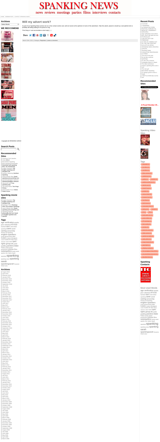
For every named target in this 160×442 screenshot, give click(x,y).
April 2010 (5, 396)
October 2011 (6, 372)
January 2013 (6, 354)
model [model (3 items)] (2, 239)
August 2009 (6, 409)
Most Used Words (149, 288)
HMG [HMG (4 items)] (13, 236)
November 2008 (7, 424)
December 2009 (7, 402)
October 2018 (6, 282)
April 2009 (5, 416)
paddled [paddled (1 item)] (145, 179)
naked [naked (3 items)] (7, 241)
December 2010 (7, 384)
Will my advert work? (36, 21)
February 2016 (6, 321)
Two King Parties (7, 186)
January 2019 (6, 277)
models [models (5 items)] (6, 239)
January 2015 (6, 340)
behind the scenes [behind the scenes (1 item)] (147, 230)
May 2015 (5, 333)
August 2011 (6, 373)
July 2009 (5, 410)
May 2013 (5, 349)
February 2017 (6, 309)
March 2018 (5, 291)
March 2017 (5, 307)
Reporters (43, 40)
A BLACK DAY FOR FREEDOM (147, 39)
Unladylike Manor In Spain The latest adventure (149, 63)
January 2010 (6, 400)
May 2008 (5, 435)
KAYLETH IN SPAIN (148, 45)
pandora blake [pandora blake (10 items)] (13, 246)
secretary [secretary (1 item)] (145, 227)
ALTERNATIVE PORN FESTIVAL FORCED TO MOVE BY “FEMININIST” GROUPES (149, 30)
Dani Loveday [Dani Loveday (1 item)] (146, 224)
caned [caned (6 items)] (13, 229)
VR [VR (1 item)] (150, 212)
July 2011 (5, 375)
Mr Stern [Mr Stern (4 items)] (11, 239)
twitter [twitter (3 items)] (6, 265)
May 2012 (5, 363)
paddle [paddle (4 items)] (15, 244)
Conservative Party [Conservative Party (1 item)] (147, 206)
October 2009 (6, 405)
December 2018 (7, 279)
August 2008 (6, 430)
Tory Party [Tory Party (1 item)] (145, 200)
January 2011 (6, 382)
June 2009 (5, 412)
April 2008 (5, 437)
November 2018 (7, 280)
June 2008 (5, 433)
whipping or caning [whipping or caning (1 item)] (147, 248)
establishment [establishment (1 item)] (146, 176)
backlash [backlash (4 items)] (3, 226)
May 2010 (5, 395)
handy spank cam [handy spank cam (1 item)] (147, 215)
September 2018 (7, 284)
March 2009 (5, 417)
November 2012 (7, 356)
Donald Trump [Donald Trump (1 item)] (146, 188)
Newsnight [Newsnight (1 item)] (145, 164)
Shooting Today (146, 50)
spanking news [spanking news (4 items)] (5, 259)
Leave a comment (52, 40)
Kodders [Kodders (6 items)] (4, 238)
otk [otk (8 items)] (12, 244)
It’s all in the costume (148, 60)
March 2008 (5, 438)
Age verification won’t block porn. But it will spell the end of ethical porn (150, 35)
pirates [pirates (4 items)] (11, 247)
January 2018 (6, 294)
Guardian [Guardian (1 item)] (154, 179)
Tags (143, 161)
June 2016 (5, 317)
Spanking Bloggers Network (10, 180)
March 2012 (5, 365)
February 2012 (6, 366)
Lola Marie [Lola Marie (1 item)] (145, 170)
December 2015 (7, 323)
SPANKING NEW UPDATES (150, 47)
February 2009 (6, 419)
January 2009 (6, 421)
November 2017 (7, 298)
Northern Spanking (7, 173)
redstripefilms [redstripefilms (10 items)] (6, 251)
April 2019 (5, 273)
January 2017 (6, 310)
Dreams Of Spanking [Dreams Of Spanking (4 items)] (7, 232)
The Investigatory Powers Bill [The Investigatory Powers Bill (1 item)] (149, 251)
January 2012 (6, 368)
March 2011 (5, 379)
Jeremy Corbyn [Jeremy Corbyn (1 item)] (146, 194)
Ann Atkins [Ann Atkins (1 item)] (145, 167)
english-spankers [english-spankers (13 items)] (8, 234)
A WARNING (145, 25)
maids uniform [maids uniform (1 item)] (146, 239)
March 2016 (5, 319)
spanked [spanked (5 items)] (3, 256)
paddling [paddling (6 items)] (4, 246)
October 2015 (6, 326)
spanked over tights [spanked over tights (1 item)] (147, 236)
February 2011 (6, 380)
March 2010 (5, 398)
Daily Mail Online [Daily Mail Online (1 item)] (147, 257)
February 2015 (6, 338)
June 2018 (5, 287)
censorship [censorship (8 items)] (11, 231)
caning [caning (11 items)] (3, 231)
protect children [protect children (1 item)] (146, 218)
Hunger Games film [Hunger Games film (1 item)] (147, 242)
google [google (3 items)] (2, 236)
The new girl (145, 69)
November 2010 (7, 386)
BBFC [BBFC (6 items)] (8, 226)
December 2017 (7, 296)
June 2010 (5, 393)
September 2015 (7, 328)
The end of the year (147, 55)
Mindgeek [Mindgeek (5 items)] (14, 238)
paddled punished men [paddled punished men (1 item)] (148, 182)
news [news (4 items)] (10, 241)
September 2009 (7, 407)
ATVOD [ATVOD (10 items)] (14, 225)
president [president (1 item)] (145, 191)
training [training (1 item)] (154, 209)
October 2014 (6, 344)
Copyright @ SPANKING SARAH (11, 141)
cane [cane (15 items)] (8, 228)
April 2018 (5, 289)
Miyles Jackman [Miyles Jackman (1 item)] (146, 173)
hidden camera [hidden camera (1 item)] (146, 233)
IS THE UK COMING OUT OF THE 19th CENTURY (149, 42)
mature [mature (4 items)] (9, 238)
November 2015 (7, 324)
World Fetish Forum (8, 190)
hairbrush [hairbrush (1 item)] (145, 209)
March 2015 (5, 337)
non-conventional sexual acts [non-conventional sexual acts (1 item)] (149, 254)
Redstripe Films (6, 205)
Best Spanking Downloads (10, 163)
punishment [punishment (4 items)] (4, 249)
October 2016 (6, 316)
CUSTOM (144, 24)
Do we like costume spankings (147, 58)
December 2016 (7, 312)
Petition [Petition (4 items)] (3, 247)
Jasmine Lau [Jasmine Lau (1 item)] (146, 185)
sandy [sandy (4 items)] (14, 251)
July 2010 (5, 391)
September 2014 (7, 345)
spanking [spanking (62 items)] (13, 255)
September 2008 (7, 428)
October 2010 (6, 388)
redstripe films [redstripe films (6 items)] (12, 249)
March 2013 (5, 352)
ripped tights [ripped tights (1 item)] (146, 245)
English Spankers (7, 168)
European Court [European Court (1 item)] (146, 197)
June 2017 (5, 303)
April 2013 (5, 351)
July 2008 (5, 431)
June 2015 (5, 331)
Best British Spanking (8, 162)
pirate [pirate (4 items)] (7, 247)
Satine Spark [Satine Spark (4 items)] (11, 253)
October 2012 (6, 358)
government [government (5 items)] (8, 236)
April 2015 (5, 335)
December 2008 (7, 423)
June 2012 (5, 361)
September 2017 (7, 300)
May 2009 (5, 414)
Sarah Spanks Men (8, 176)
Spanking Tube (6, 183)
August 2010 (6, 389)
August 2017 (6, 301)
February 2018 (6, 293)
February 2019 (6, 275)
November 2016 (7, 314)
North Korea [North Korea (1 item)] (146, 203)
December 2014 (7, 342)
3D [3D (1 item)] (143, 212)
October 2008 (6, 426)
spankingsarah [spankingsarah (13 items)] (7, 264)
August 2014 (6, 347)
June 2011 (5, 377)
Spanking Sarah (7, 211)
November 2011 (7, 370)
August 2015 (6, 330)
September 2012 (7, 359)
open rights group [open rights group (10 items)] (8, 242)
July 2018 (5, 286)
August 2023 (6, 272)
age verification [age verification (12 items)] (7, 222)
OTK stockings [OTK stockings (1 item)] (146, 221)
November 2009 (7, 403)
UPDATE (144, 48)
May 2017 (5, 305)
